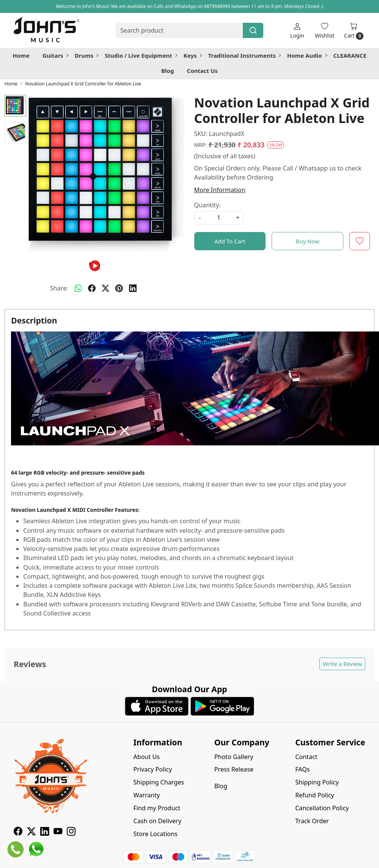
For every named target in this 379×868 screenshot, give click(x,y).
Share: (59, 288)
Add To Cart (229, 241)
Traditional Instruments (244, 55)
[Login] (297, 30)
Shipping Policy (317, 782)
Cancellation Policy (322, 808)
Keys (192, 55)
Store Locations (155, 834)
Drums (86, 55)
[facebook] (92, 288)
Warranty (146, 795)
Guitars (55, 55)
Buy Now (307, 241)
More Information (219, 190)
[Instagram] (71, 832)
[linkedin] (133, 288)
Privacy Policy (152, 769)
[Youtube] (58, 832)
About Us (146, 757)
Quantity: (207, 205)
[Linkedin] (44, 832)
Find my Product (156, 808)
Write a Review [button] (342, 664)
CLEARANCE (349, 55)
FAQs (302, 769)
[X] (31, 832)
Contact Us (202, 70)
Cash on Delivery (157, 821)
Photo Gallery (233, 757)
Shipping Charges (158, 782)
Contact (306, 757)
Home (21, 55)
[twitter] (105, 288)
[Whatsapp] (78, 288)
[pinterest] (119, 288)
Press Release (233, 769)
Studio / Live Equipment (141, 55)
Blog (167, 70)
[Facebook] (18, 832)
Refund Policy (314, 795)
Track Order (312, 821)
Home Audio (307, 55)
